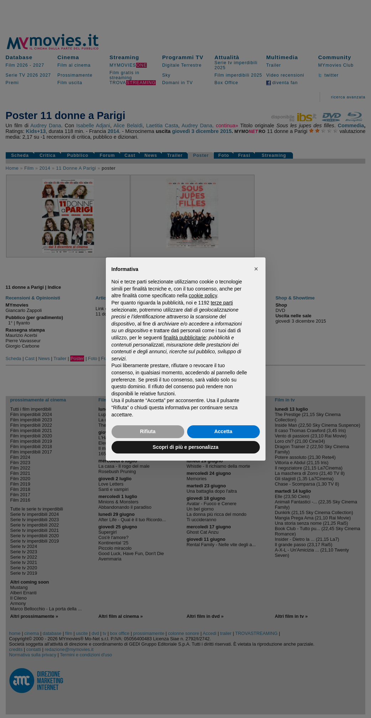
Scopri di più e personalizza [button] (185, 447)
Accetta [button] (223, 431)
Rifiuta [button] (148, 431)
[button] (256, 269)
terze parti (222, 303)
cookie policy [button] (203, 295)
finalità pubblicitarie (185, 337)
